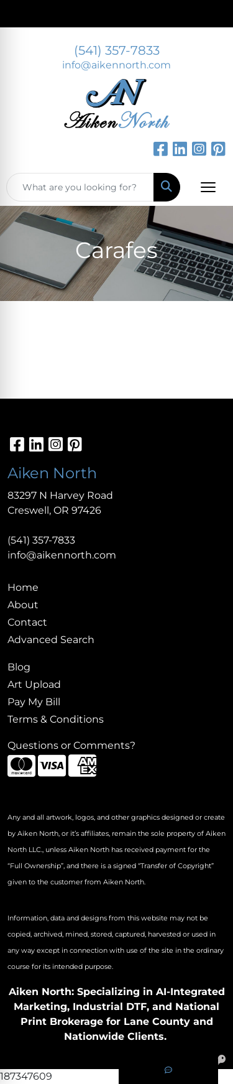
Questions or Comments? (71, 745)
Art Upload (34, 684)
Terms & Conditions (55, 719)
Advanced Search (50, 640)
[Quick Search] (80, 187)
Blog (18, 667)
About (23, 605)
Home (23, 587)
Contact (27, 622)
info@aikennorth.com (116, 65)
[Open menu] (208, 187)
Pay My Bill (33, 702)
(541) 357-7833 (117, 50)
